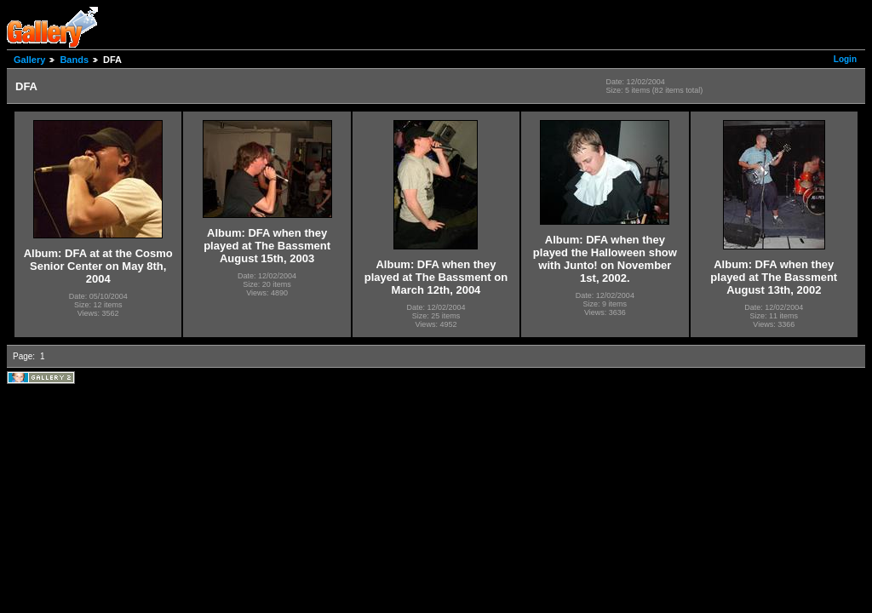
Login (845, 59)
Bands (74, 59)
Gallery (29, 59)
